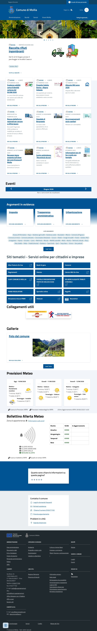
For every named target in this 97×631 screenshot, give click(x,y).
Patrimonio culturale (77, 240)
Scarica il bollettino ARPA (17, 458)
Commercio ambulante (27, 237)
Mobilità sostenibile (55, 240)
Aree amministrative (13, 547)
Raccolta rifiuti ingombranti (18, 49)
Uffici (8, 564)
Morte (63, 240)
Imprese (20, 240)
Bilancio (68, 234)
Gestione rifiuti (85, 237)
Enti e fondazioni (12, 553)
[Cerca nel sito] (86, 10)
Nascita (69, 240)
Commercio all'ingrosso (78, 234)
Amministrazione (14, 17)
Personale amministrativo (14, 559)
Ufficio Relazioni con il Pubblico (16, 596)
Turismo (71, 243)
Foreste (77, 237)
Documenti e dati (12, 550)
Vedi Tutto (48, 366)
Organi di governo (12, 556)
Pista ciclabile (18, 243)
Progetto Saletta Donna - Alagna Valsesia (42, 87)
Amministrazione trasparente (58, 582)
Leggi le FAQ (53, 585)
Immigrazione (12, 240)
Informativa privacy (55, 574)
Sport (57, 243)
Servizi (35, 17)
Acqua (29, 234)
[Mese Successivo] (85, 188)
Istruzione (26, 240)
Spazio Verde (50, 243)
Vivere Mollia (46, 17)
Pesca (86, 240)
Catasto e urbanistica (34, 556)
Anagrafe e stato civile (34, 550)
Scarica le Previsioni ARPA (18, 409)
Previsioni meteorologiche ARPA (41, 409)
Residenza (43, 243)
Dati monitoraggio (12, 624)
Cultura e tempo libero (56, 547)
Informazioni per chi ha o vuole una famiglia (73, 155)
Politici (9, 562)
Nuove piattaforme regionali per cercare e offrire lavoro (15, 121)
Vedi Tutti (49, 249)
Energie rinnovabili (68, 237)
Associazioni (61, 234)
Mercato (46, 240)
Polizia (25, 243)
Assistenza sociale (51, 234)
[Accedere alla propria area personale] (77, 2)
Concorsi (54, 237)
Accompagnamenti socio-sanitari (72, 120)
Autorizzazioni (32, 553)
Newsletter (74, 576)
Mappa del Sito (54, 624)
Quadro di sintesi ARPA (37, 458)
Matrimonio (39, 240)
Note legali (53, 577)
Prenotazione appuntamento (58, 589)
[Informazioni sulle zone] (36, 421)
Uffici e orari (10, 599)
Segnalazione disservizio (57, 587)
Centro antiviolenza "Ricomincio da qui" (43, 156)
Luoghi (73, 559)
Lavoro (32, 240)
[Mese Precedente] (11, 188)
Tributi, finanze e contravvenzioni (59, 554)
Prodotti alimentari (34, 243)
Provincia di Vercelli (33, 577)
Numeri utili (10, 602)
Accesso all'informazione (19, 234)
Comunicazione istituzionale (42, 237)
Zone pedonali (78, 243)
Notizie (73, 547)
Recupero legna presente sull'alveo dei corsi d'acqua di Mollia (14, 159)
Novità (27, 17)
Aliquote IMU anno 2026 (72, 86)
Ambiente (31, 547)
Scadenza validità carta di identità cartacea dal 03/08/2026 (13, 89)
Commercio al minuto (14, 237)
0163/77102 (16, 583)
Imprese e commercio (56, 550)
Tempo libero (63, 243)
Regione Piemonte (13, 2)
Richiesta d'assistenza (56, 591)
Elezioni (60, 237)
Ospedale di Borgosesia (40, 120)
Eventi (73, 562)
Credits (40, 624)
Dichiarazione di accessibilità (58, 580)
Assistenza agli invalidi (39, 234)
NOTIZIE (13, 45)
